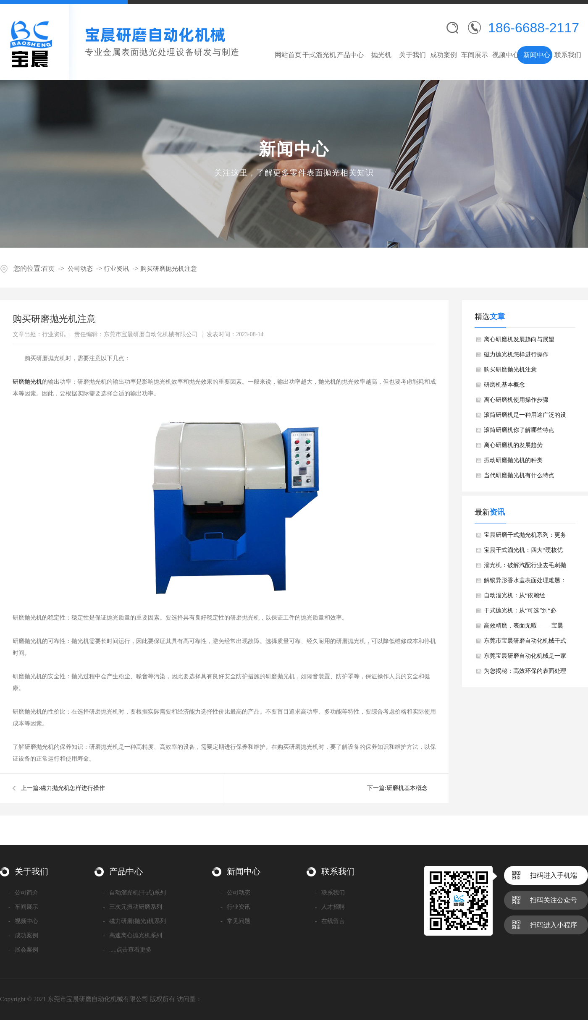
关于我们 (412, 54)
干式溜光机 (319, 54)
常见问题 (235, 921)
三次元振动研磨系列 (132, 907)
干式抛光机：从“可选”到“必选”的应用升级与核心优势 (520, 612)
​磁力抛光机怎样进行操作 (72, 788)
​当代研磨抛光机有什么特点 (519, 475)
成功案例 (443, 54)
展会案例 (23, 950)
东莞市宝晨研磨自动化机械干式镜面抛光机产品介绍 (525, 643)
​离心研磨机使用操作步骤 (516, 400)
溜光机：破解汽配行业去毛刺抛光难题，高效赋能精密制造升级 (525, 567)
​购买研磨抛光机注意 (168, 268)
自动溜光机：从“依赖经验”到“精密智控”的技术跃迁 (520, 597)
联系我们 (567, 54)
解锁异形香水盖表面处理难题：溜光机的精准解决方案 (525, 582)
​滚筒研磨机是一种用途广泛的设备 (525, 417)
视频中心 (505, 54)
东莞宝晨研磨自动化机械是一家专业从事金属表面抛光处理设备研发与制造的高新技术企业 (525, 658)
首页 (48, 268)
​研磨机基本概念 (407, 788)
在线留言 (330, 921)
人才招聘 (330, 907)
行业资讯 (116, 268)
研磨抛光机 (27, 382)
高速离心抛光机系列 (132, 935)
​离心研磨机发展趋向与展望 (519, 339)
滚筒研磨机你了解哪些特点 (519, 430)
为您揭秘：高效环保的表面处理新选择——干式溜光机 (525, 673)
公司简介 (23, 892)
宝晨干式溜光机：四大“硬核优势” (523, 552)
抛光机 (381, 54)
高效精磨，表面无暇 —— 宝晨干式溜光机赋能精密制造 (523, 627)
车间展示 (474, 54)
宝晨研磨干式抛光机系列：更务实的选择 (525, 537)
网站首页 (288, 54)
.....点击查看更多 (127, 950)
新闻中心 (536, 54)
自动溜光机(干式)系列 (134, 892)
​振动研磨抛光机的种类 (513, 460)
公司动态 (80, 268)
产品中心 (350, 54)
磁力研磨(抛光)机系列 (134, 921)
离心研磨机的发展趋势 (513, 445)
